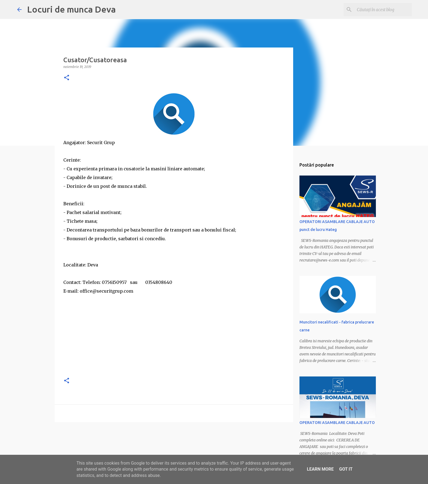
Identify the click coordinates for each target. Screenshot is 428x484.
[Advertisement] (173, 333)
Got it (345, 469)
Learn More (320, 469)
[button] (66, 78)
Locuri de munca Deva (71, 9)
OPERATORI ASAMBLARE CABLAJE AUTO (337, 422)
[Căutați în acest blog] (383, 9)
